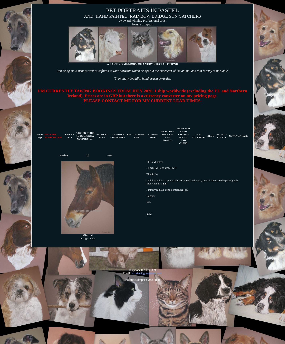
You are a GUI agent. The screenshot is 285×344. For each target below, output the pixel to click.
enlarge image (87, 238)
